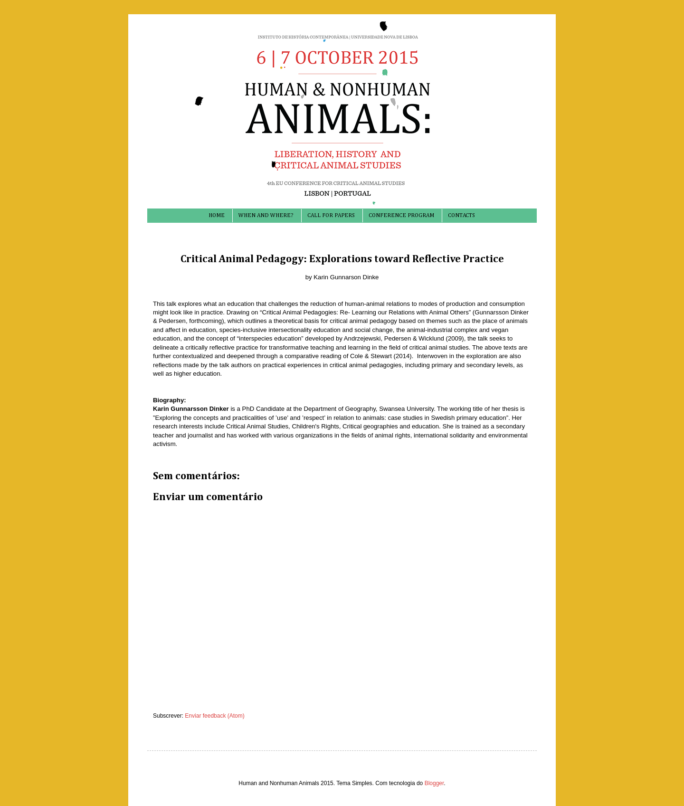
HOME (217, 215)
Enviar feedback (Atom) (214, 715)
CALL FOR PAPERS (331, 215)
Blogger (434, 783)
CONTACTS (461, 215)
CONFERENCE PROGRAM (401, 215)
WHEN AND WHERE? (265, 215)
